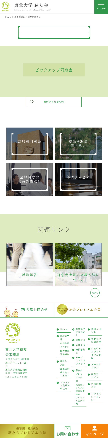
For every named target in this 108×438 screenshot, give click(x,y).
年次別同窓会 (78, 177)
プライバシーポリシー (96, 396)
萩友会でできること (81, 332)
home (8, 16)
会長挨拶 (64, 368)
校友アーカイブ (96, 376)
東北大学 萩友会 (31, 5)
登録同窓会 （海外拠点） (29, 179)
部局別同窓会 (29, 141)
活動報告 (29, 274)
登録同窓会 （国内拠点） (78, 143)
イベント (64, 346)
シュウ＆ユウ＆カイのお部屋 (96, 353)
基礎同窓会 (19, 16)
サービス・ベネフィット (81, 360)
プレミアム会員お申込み (65, 385)
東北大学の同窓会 (96, 340)
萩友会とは (63, 363)
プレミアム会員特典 (80, 400)
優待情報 (64, 350)
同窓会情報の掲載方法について (78, 277)
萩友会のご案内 (64, 374)
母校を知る (81, 351)
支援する (81, 344)
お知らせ (64, 343)
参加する (81, 339)
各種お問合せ (34, 309)
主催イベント (96, 330)
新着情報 (63, 338)
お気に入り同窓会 (54, 102)
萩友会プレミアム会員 (83, 309)
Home (63, 329)
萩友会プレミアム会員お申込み (80, 389)
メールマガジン (96, 366)
